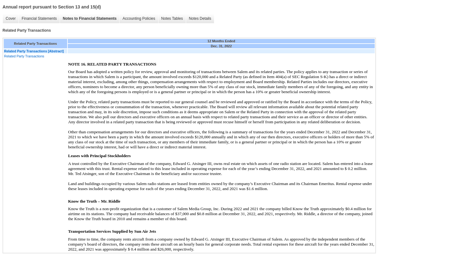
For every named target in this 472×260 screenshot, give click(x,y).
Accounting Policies (138, 18)
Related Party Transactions (24, 56)
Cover (11, 18)
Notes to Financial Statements (89, 18)
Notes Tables (172, 18)
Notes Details (200, 18)
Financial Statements (39, 18)
